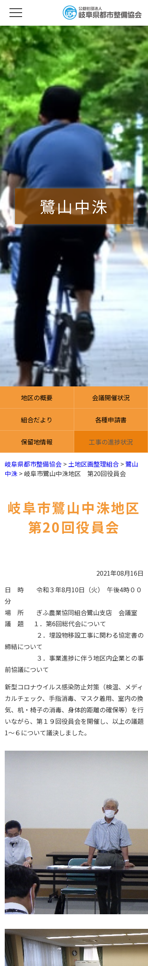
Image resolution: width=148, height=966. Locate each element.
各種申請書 (111, 419)
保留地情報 (36, 441)
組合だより (36, 419)
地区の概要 (36, 397)
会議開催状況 (111, 397)
